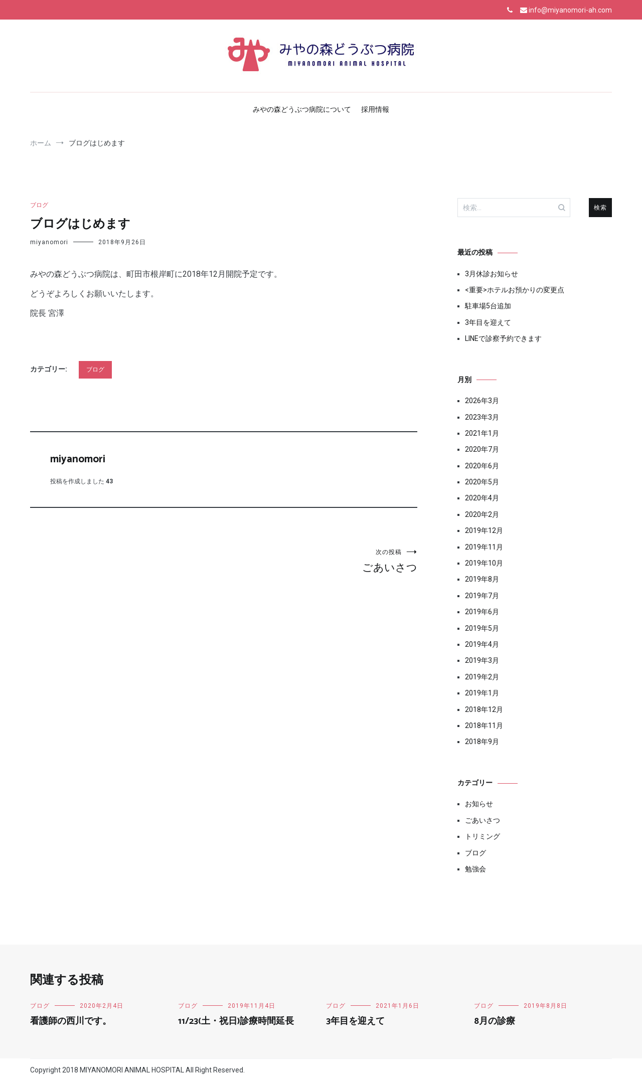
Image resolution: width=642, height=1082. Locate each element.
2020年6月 (482, 466)
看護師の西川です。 (70, 1021)
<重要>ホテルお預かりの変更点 (514, 290)
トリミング (482, 836)
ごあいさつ (320, 561)
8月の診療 (494, 1021)
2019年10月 (484, 563)
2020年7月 (482, 449)
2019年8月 (482, 579)
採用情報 (375, 109)
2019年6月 (482, 612)
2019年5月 (482, 628)
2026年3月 (482, 401)
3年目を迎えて (488, 322)
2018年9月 (482, 742)
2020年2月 (482, 514)
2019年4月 (482, 644)
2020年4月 (482, 498)
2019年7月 (482, 596)
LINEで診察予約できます (503, 338)
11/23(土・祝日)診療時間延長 (236, 1021)
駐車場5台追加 (488, 306)
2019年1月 (482, 693)
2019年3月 (482, 660)
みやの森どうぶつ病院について (302, 109)
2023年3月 (482, 417)
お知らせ (479, 804)
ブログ (39, 205)
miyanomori (49, 242)
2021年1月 (482, 433)
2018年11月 (484, 726)
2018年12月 (484, 709)
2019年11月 (484, 547)
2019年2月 (482, 677)
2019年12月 (484, 530)
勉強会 (475, 869)
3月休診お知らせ (491, 274)
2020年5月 (482, 482)
